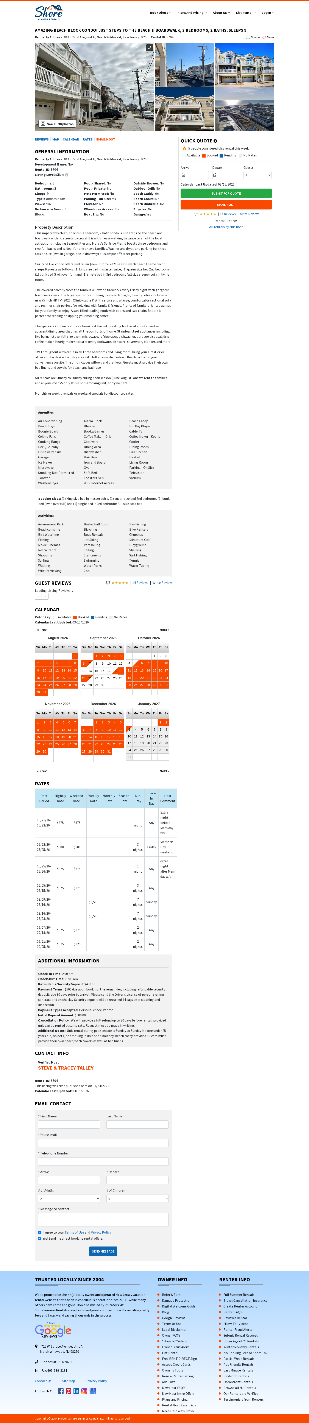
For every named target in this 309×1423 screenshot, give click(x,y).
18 (50, 677)
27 (63, 685)
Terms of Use (74, 1232)
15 (75, 670)
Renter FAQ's (233, 1312)
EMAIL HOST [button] (105, 139)
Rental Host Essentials (179, 1405)
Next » (165, 629)
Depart (112, 1172)
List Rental (244, 12)
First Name (47, 1116)
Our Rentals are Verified (240, 1393)
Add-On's (168, 1382)
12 (57, 670)
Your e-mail (47, 1134)
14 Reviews (140, 582)
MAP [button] (55, 139)
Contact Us (43, 1381)
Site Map (68, 1381)
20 (63, 677)
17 (44, 677)
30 (38, 692)
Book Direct (159, 12)
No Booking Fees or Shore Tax (245, 1353)
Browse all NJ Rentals (239, 1388)
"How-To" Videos (174, 1341)
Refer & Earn (171, 1294)
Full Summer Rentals (238, 1294)
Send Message (103, 1251)
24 (44, 685)
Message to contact (53, 1209)
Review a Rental (235, 1318)
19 (57, 677)
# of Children (115, 1190)
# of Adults (46, 1190)
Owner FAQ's (171, 1335)
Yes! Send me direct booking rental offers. (73, 1238)
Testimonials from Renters (243, 1399)
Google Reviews (173, 1318)
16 (38, 677)
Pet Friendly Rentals (238, 1364)
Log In (267, 12)
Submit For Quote (226, 193)
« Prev (42, 629)
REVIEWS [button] (42, 139)
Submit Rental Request (240, 1335)
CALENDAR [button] (71, 139)
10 (44, 670)
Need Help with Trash (178, 1411)
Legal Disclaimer (174, 1329)
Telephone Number (53, 1153)
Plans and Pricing (191, 12)
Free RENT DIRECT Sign (179, 1358)
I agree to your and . (77, 1232)
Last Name (114, 1116)
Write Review (162, 582)
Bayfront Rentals (236, 1376)
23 (38, 685)
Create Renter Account (240, 1306)
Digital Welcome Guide (178, 1306)
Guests (248, 167)
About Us (220, 12)
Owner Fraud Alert (175, 1347)
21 (69, 677)
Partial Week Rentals (238, 1358)
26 (57, 685)
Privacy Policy (101, 1232)
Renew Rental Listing (178, 1376)
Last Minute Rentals (238, 1370)
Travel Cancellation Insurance (245, 1300)
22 (75, 677)
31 (44, 692)
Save (268, 37)
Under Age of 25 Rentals (241, 1341)
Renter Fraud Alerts (237, 1329)
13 (63, 670)
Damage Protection (176, 1300)
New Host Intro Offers (178, 1393)
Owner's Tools (172, 1370)
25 (50, 685)
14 (69, 670)
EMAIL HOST (226, 204)
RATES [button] (88, 139)
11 (50, 670)
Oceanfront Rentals (238, 1382)
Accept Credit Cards (176, 1364)
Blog (165, 1312)
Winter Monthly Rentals (241, 1347)
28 (69, 685)
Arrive (43, 1172)
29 (75, 685)
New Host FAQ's (173, 1388)
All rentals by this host (226, 227)
